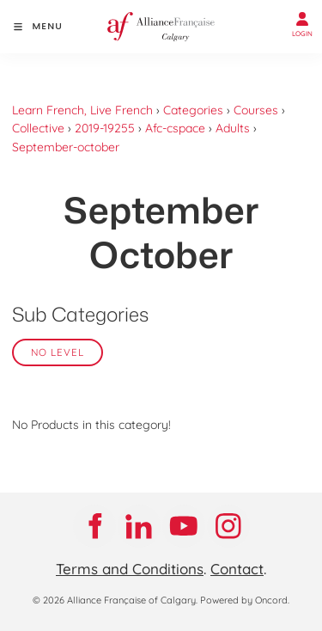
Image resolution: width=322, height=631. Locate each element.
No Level (57, 352)
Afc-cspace (175, 128)
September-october (65, 147)
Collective (38, 128)
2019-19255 (105, 128)
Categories (193, 110)
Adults (233, 128)
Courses (256, 110)
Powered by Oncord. (244, 600)
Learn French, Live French (82, 110)
